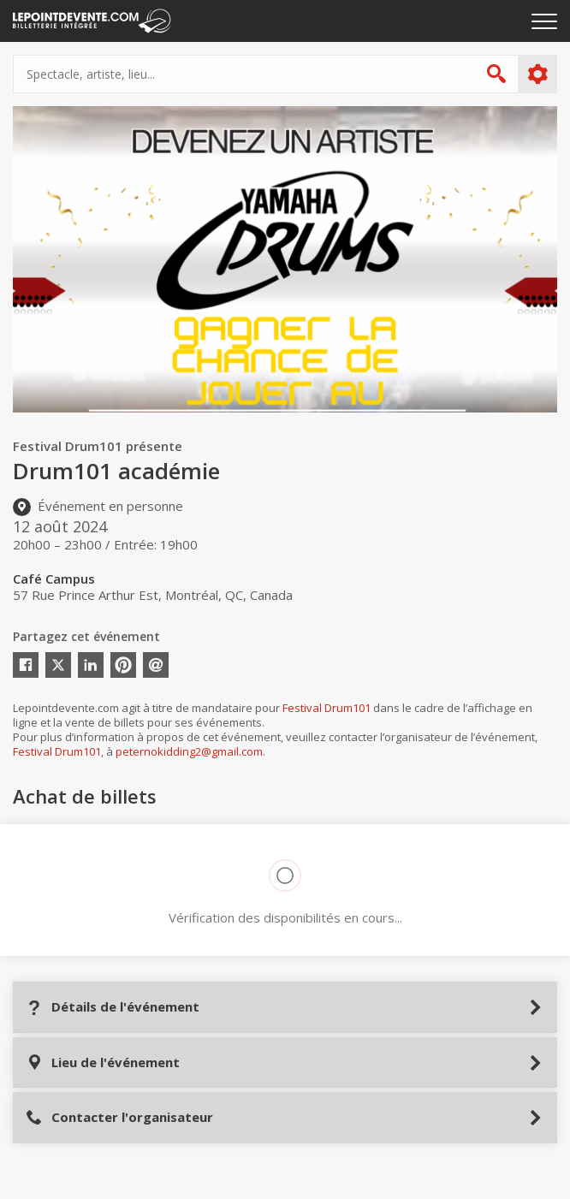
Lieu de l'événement (103, 1062)
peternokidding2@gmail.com (189, 751)
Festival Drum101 (326, 707)
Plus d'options (537, 74)
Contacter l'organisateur (119, 1117)
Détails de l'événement (112, 1007)
